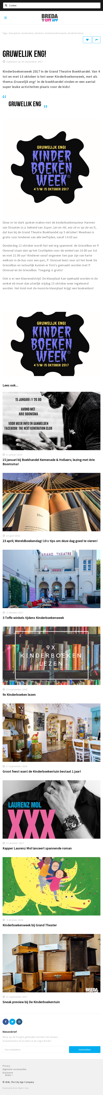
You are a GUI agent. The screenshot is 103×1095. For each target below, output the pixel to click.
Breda (9, 1075)
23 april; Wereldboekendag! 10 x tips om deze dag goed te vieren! (50, 541)
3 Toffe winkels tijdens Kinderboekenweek (33, 617)
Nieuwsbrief (10, 1031)
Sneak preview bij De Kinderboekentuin (31, 1002)
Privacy (6, 1065)
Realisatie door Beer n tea (15, 1088)
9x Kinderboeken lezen (19, 694)
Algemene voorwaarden (14, 1069)
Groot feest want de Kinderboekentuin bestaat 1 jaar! (42, 771)
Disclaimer (8, 1072)
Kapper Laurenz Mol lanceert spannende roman (37, 848)
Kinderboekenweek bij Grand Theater (30, 925)
